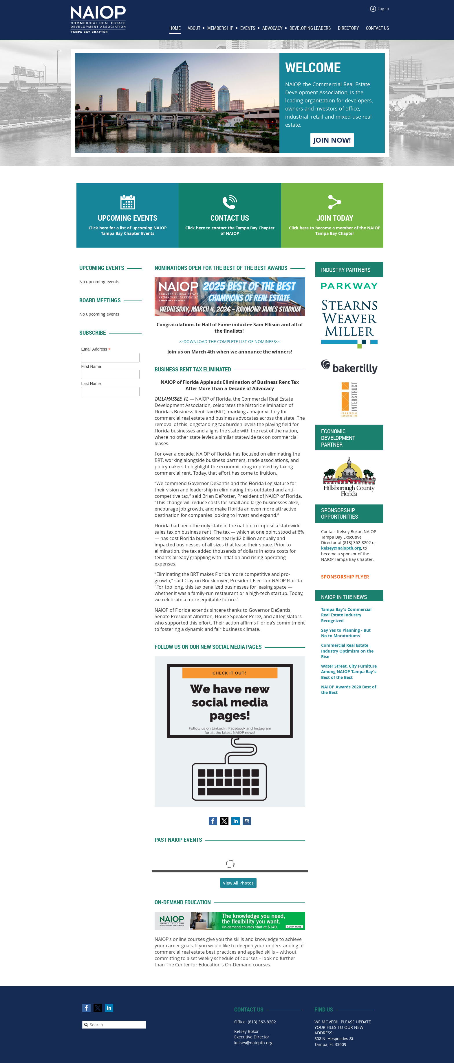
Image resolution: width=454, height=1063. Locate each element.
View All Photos (238, 883)
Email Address (96, 349)
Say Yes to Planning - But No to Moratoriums (346, 632)
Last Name (91, 383)
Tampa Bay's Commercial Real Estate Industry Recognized (346, 615)
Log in (383, 8)
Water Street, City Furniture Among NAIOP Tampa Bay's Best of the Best (349, 671)
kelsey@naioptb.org (341, 548)
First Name (91, 366)
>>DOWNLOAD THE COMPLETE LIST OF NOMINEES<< (230, 341)
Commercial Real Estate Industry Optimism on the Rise (347, 650)
